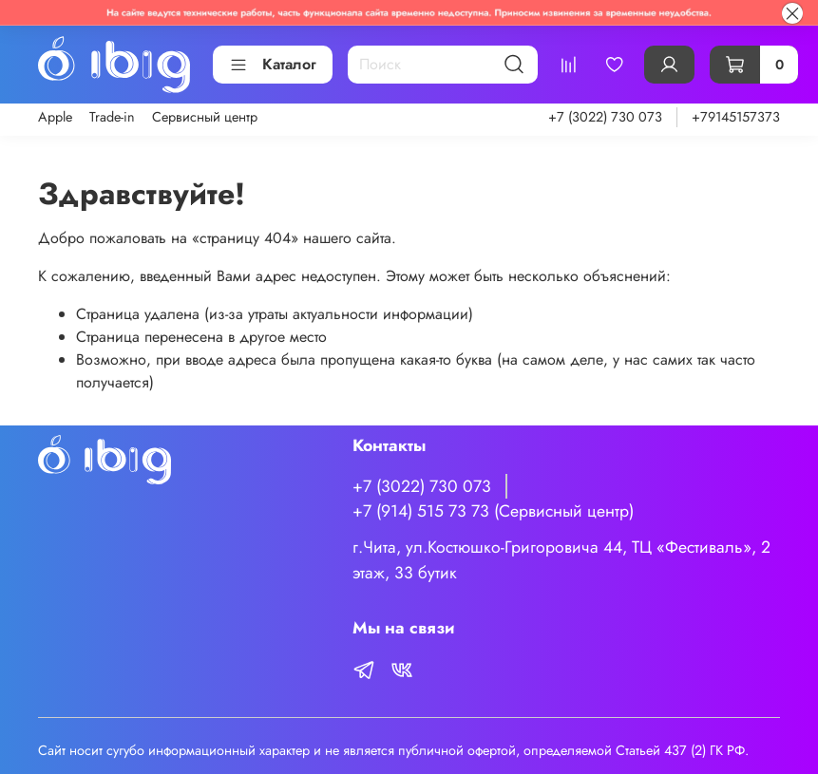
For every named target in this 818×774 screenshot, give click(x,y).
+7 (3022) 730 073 (605, 116)
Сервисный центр (204, 116)
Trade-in (112, 116)
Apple (55, 116)
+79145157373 (736, 116)
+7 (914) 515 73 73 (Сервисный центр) (493, 511)
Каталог (272, 64)
